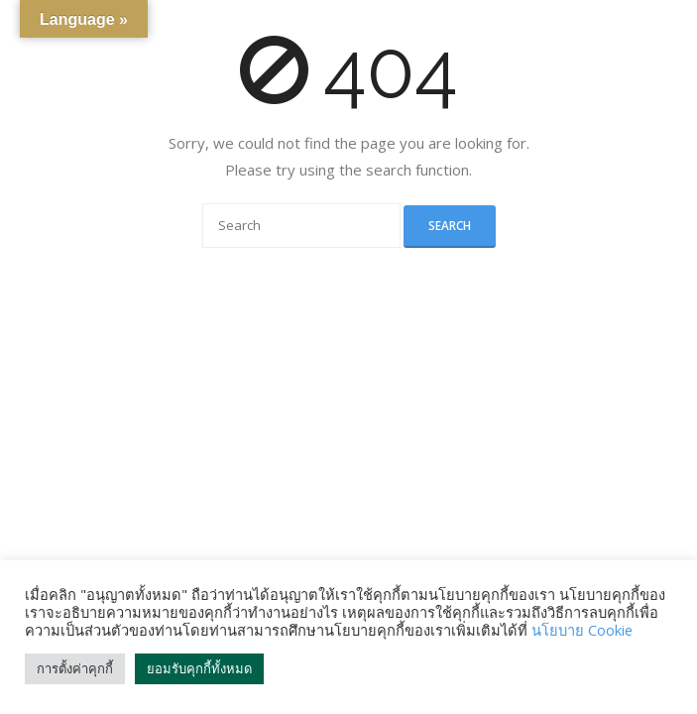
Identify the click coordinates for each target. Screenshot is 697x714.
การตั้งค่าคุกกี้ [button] (75, 668)
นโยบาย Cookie (582, 630)
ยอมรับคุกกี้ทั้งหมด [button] (199, 668)
